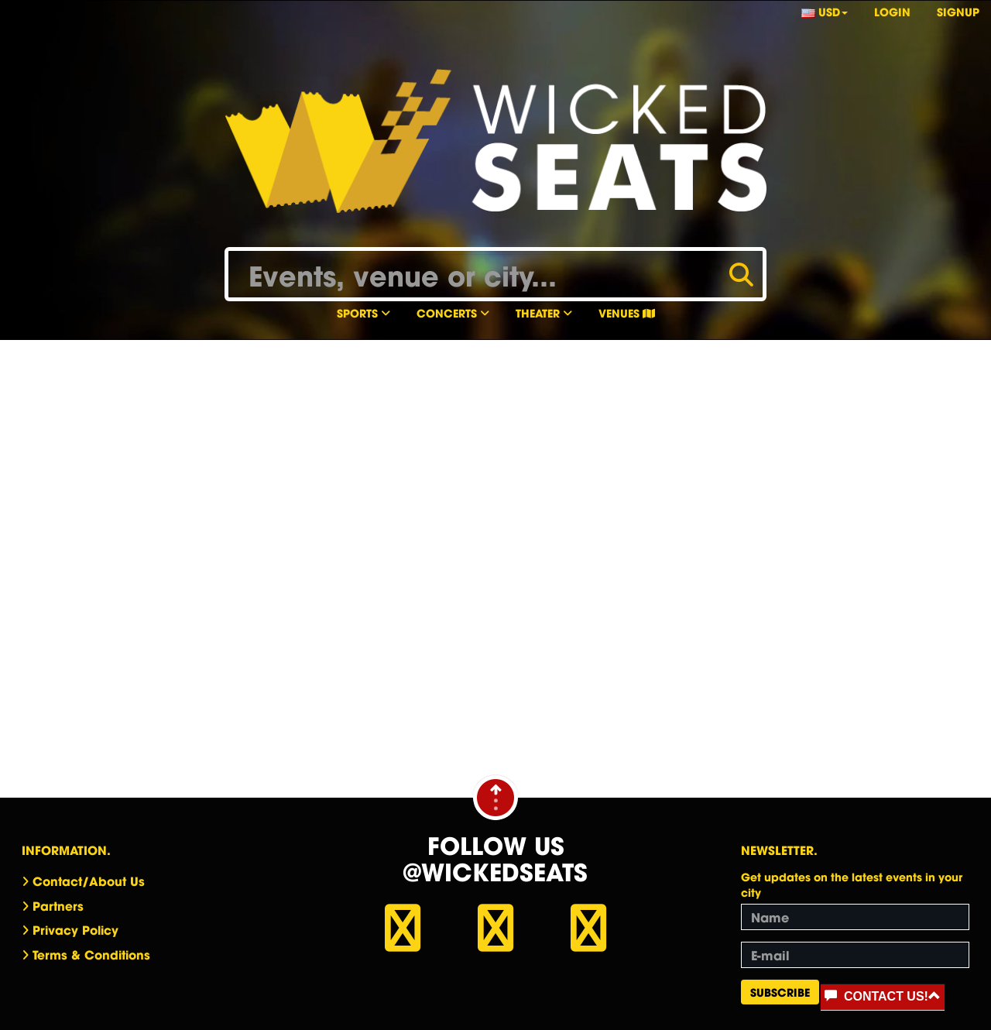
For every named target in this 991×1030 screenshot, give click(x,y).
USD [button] (824, 11)
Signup (958, 11)
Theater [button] (544, 312)
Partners (58, 905)
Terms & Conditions (91, 954)
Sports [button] (363, 312)
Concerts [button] (453, 312)
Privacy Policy (75, 929)
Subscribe (780, 992)
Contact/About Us (89, 880)
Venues (626, 312)
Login (892, 11)
